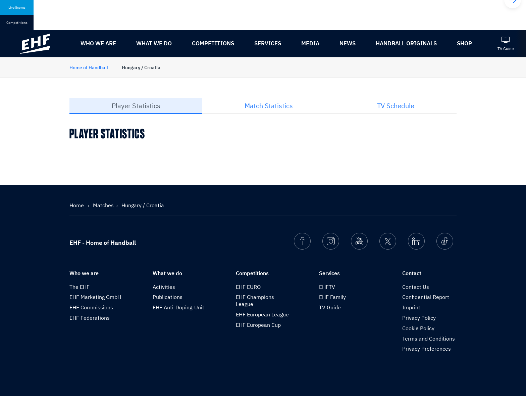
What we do (154, 43)
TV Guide (330, 307)
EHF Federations (89, 317)
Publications (167, 297)
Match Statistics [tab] (269, 105)
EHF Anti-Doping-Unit (178, 307)
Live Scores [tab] (16, 7)
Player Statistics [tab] (136, 105)
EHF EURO (248, 286)
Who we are (98, 43)
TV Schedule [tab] (395, 105)
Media (310, 43)
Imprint (411, 307)
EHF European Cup (258, 324)
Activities (164, 286)
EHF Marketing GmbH (95, 297)
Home (77, 205)
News (347, 43)
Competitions (213, 43)
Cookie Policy (418, 328)
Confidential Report (425, 297)
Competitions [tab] (17, 22)
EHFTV (327, 286)
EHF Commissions (91, 307)
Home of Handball (88, 67)
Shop (464, 43)
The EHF (79, 286)
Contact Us (415, 286)
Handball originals (406, 43)
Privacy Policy (419, 317)
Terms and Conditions (428, 338)
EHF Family (332, 297)
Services (267, 43)
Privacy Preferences (426, 348)
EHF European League (262, 314)
